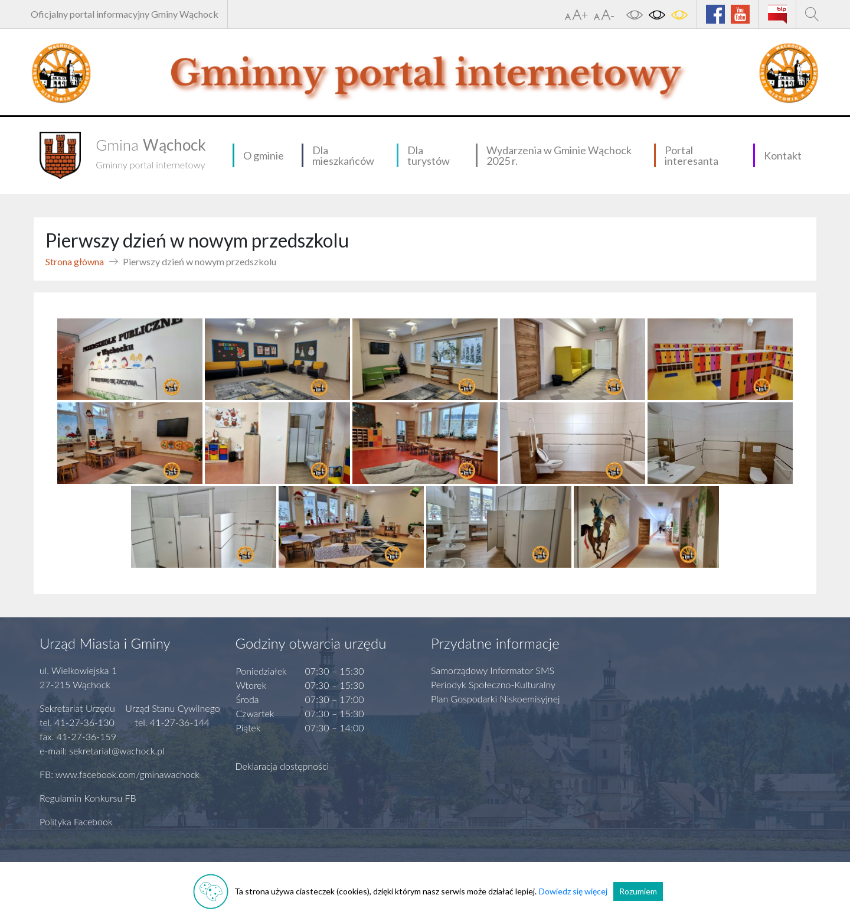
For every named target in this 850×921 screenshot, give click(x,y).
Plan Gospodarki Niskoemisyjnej (495, 698)
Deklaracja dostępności (282, 766)
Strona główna (74, 261)
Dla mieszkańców (343, 155)
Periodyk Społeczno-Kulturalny (493, 684)
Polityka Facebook (76, 821)
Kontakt (783, 155)
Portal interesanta (691, 155)
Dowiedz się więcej (573, 891)
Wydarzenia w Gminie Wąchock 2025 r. (559, 155)
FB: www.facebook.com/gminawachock (120, 774)
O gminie (263, 155)
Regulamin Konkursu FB (88, 797)
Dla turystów (428, 155)
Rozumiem (638, 891)
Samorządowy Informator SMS (492, 670)
